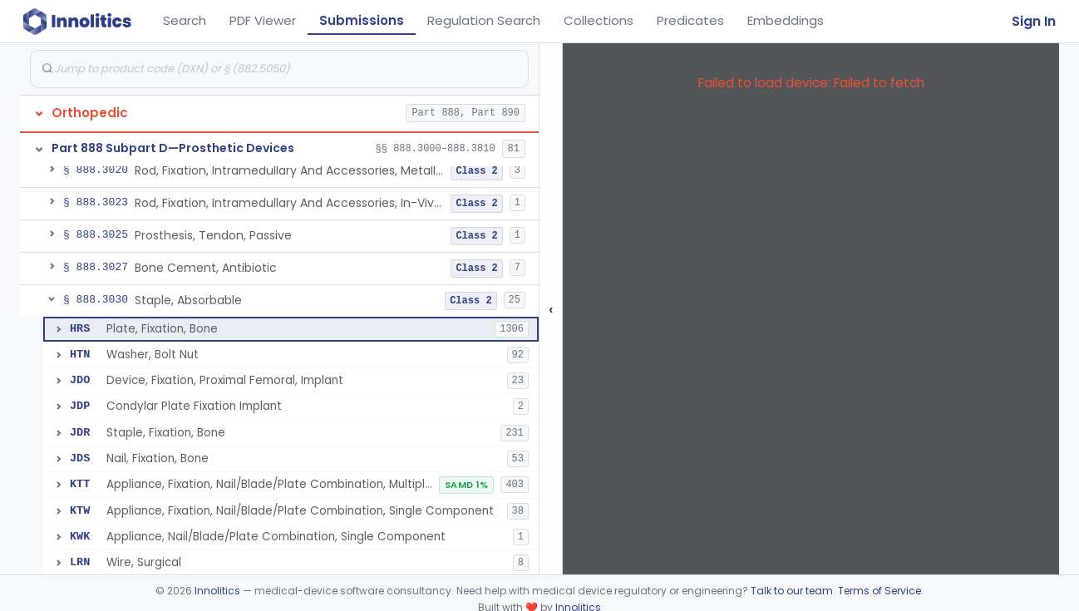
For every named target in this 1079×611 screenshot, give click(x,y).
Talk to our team (792, 591)
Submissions (361, 20)
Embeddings (785, 20)
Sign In (1034, 21)
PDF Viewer (262, 20)
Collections (598, 20)
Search (184, 20)
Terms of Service (879, 591)
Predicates (690, 20)
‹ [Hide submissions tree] (551, 308)
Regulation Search (483, 20)
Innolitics (217, 591)
